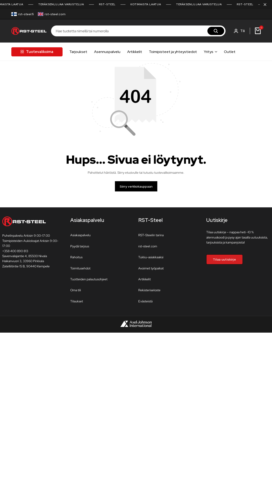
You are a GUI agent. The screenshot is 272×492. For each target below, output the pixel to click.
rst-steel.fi (26, 14)
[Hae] (215, 31)
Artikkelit (134, 51)
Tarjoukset (78, 51)
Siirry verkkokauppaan (136, 189)
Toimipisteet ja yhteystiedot (173, 51)
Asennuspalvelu (107, 51)
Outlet (230, 51)
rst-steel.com (55, 14)
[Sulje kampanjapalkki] (264, 4)
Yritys (208, 51)
